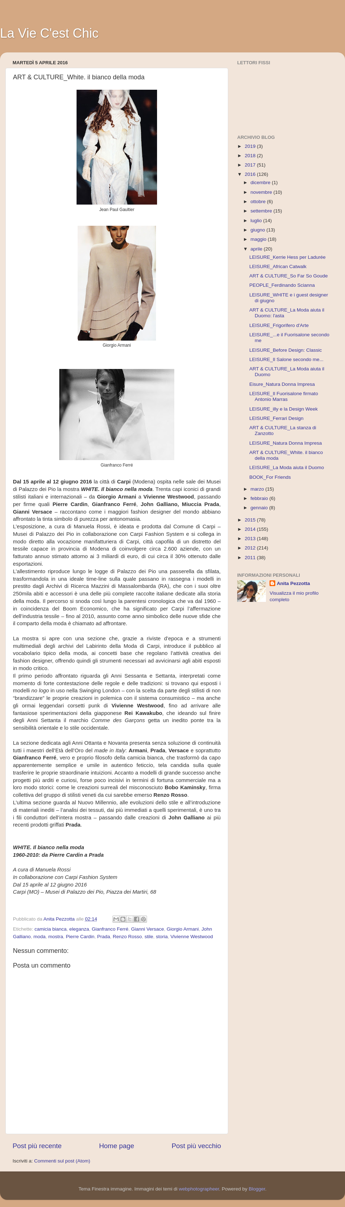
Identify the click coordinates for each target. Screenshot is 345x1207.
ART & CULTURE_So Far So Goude (288, 276)
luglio (256, 220)
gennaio (259, 507)
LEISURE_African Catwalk (278, 266)
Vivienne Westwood (191, 936)
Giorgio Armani (183, 929)
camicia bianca (50, 929)
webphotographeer (199, 1189)
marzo (257, 489)
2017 (251, 165)
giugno (258, 230)
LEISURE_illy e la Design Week (283, 409)
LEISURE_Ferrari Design (276, 418)
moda (39, 936)
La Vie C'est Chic (49, 33)
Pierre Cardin (80, 936)
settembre (261, 211)
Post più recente (37, 1146)
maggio (259, 239)
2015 (251, 520)
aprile (257, 249)
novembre (261, 192)
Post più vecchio (196, 1146)
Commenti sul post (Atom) (62, 1161)
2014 (251, 529)
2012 (251, 548)
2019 (251, 146)
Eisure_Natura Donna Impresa (282, 384)
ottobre (258, 201)
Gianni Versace (147, 929)
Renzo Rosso (127, 936)
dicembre (261, 182)
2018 (251, 155)
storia (162, 936)
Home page (116, 1146)
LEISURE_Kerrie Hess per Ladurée (287, 257)
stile (148, 936)
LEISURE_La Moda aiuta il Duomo (286, 467)
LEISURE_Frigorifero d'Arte (279, 325)
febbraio (260, 498)
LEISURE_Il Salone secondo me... (286, 359)
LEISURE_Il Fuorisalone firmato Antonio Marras (283, 396)
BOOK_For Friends (270, 477)
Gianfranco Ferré (110, 929)
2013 (251, 538)
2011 (251, 557)
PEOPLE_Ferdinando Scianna (282, 285)
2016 (251, 174)
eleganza (79, 929)
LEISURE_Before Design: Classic (285, 350)
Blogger (257, 1189)
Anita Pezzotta (293, 583)
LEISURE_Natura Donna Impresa (285, 443)
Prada (103, 936)
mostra (55, 936)
